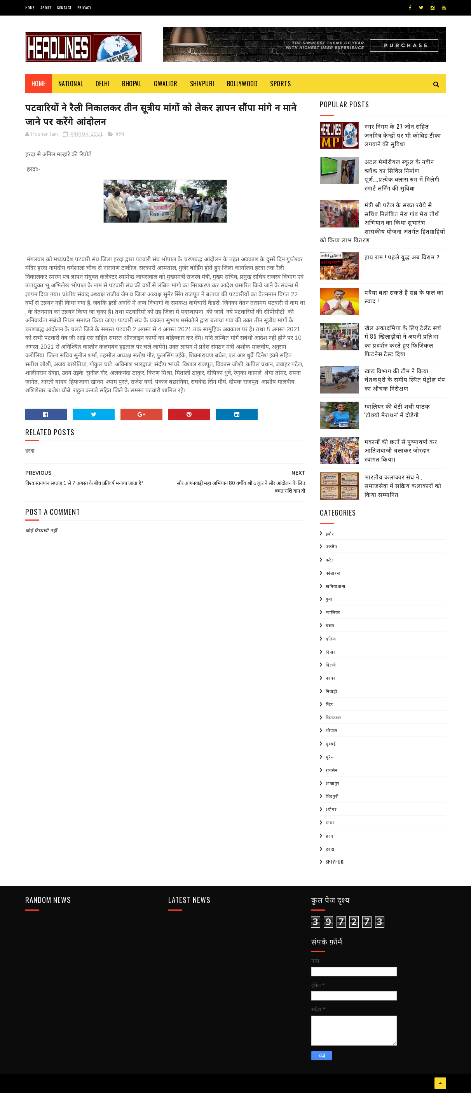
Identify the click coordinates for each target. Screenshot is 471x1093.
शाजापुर (333, 783)
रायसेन (332, 770)
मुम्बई (331, 743)
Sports (280, 83)
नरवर (331, 678)
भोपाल (331, 730)
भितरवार (334, 717)
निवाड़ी (331, 691)
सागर (330, 822)
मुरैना (330, 757)
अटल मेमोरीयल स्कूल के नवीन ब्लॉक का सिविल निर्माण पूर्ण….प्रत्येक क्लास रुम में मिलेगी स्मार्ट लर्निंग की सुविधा (402, 174)
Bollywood (242, 83)
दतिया (331, 638)
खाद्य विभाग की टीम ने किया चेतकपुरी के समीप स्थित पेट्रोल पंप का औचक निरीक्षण (405, 379)
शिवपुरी (332, 796)
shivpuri (335, 862)
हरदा (119, 134)
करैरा (330, 559)
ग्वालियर (333, 612)
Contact (64, 7)
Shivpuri (202, 83)
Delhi (103, 83)
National (70, 83)
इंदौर (330, 533)
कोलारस (333, 573)
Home (30, 7)
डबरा (330, 625)
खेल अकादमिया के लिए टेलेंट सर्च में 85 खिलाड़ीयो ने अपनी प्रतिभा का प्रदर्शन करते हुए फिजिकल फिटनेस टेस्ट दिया (403, 340)
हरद (329, 835)
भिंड (329, 704)
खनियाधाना (335, 586)
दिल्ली (331, 664)
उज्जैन (331, 546)
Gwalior (166, 83)
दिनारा (331, 652)
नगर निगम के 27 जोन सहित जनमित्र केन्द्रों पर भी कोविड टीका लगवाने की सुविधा (403, 135)
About (45, 7)
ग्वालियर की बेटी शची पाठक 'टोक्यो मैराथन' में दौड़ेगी (397, 410)
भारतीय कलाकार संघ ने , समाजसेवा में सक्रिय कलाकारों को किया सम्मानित (403, 485)
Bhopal (131, 83)
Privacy (84, 7)
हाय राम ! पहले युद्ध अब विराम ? (402, 256)
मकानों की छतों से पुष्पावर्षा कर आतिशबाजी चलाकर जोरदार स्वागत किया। (401, 450)
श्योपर (331, 809)
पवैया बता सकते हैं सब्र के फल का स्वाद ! (404, 296)
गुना (329, 599)
